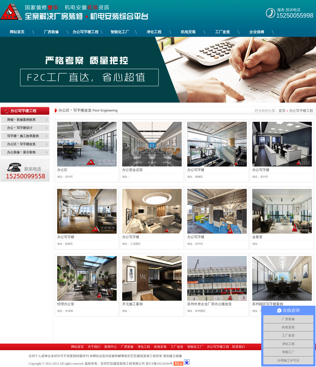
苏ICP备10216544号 (159, 363)
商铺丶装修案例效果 (21, 120)
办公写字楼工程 (86, 32)
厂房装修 (51, 32)
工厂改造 (222, 32)
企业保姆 (256, 32)
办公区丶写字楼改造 (21, 144)
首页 (282, 111)
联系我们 (238, 347)
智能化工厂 (120, 32)
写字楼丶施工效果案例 (23, 136)
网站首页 (17, 32)
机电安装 (188, 32)
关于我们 (94, 347)
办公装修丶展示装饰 (21, 152)
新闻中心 (110, 347)
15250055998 (294, 15)
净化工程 (154, 32)
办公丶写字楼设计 (19, 128)
